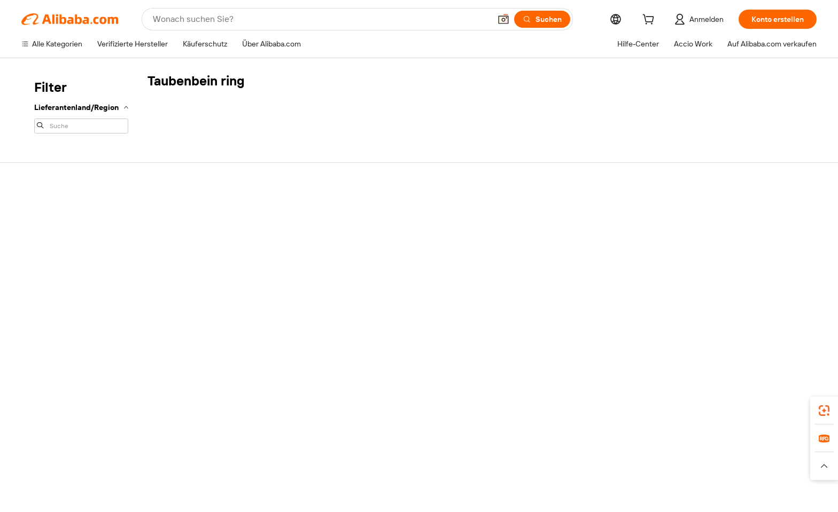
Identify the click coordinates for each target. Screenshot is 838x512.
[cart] (650, 21)
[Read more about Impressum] (213, 479)
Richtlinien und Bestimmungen (247, 322)
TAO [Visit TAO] (493, 463)
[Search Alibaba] (320, 19)
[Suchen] (542, 19)
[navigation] (81, 105)
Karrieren (55, 272)
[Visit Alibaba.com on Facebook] (670, 336)
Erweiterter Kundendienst (238, 272)
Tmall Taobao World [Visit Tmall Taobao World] (357, 463)
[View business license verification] (515, 496)
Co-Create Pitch (67, 231)
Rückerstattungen (538, 272)
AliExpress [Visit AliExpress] (257, 463)
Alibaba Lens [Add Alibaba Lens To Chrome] (62, 416)
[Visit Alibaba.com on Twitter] (713, 336)
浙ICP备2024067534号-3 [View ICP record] (692, 496)
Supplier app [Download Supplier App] (405, 416)
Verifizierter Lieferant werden (712, 272)
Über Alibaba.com (71, 189)
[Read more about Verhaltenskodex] (615, 479)
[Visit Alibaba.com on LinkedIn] (691, 336)
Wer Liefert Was (574, 463)
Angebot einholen (381, 231)
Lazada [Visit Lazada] (410, 463)
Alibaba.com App (611, 416)
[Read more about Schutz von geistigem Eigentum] (363, 479)
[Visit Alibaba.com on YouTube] (755, 336)
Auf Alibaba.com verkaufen (708, 211)
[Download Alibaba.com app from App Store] (683, 416)
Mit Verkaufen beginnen (703, 231)
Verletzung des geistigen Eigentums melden (567, 297)
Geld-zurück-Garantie (231, 231)
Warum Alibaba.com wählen (85, 211)
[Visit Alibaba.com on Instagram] (734, 336)
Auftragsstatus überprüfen (708, 252)
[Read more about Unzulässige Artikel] (271, 479)
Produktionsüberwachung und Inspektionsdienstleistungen (246, 297)
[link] (824, 410)
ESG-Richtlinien (65, 252)
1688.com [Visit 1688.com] (300, 463)
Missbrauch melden (540, 322)
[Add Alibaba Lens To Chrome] (207, 416)
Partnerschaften (691, 292)
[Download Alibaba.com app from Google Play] (762, 416)
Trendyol (523, 463)
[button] (503, 19)
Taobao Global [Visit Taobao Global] (454, 463)
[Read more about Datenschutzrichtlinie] (459, 479)
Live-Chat (524, 231)
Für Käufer (525, 211)
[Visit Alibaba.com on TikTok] (777, 336)
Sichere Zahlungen (227, 211)
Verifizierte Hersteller (387, 211)
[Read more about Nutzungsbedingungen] (541, 479)
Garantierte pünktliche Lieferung (250, 252)
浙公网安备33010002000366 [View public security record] (593, 496)
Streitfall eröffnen (537, 252)
